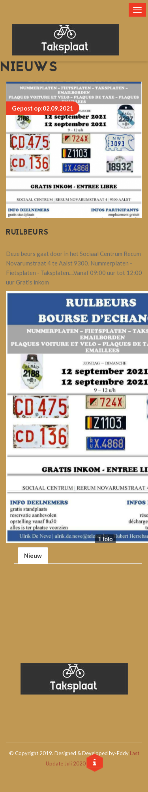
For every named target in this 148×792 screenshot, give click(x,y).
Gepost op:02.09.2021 (42, 108)
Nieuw (33, 555)
